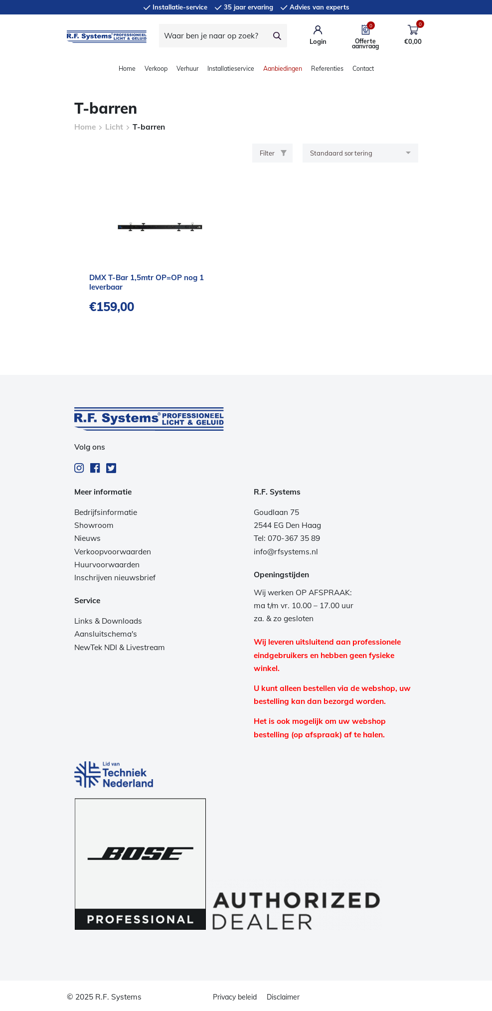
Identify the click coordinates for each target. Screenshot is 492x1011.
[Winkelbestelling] (360, 153)
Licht (114, 127)
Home (127, 68)
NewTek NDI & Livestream (119, 647)
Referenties (327, 68)
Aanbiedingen (282, 68)
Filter (273, 153)
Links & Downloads (108, 621)
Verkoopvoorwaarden (112, 551)
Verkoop (156, 68)
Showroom (94, 525)
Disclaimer (283, 997)
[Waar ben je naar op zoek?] (214, 35)
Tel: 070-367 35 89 (287, 538)
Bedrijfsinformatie (105, 512)
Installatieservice (230, 68)
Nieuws (87, 538)
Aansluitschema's (105, 634)
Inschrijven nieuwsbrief (115, 577)
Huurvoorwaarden (107, 564)
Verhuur (187, 68)
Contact (363, 68)
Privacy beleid (235, 997)
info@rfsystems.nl (286, 551)
